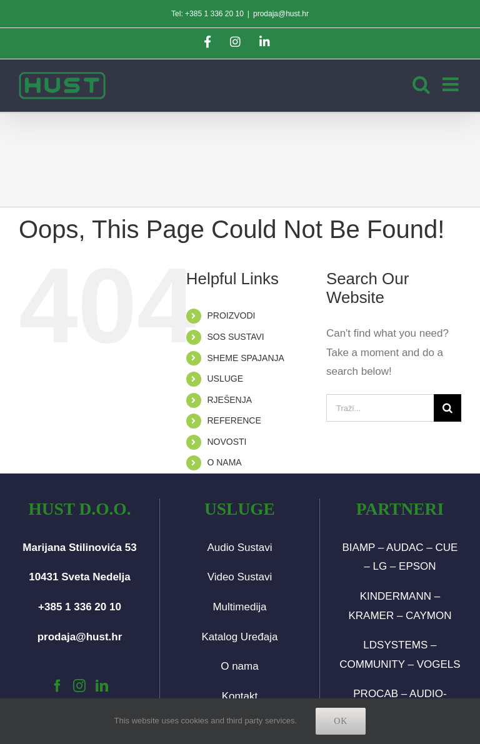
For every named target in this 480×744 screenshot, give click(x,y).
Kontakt (240, 696)
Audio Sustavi (239, 547)
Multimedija (239, 607)
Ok (341, 721)
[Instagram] (79, 686)
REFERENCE (234, 420)
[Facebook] (57, 686)
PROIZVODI (231, 315)
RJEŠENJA (229, 400)
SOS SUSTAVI (235, 337)
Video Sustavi (240, 577)
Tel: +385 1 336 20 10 (207, 13)
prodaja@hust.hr (281, 13)
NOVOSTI (226, 442)
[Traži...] (380, 408)
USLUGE (225, 379)
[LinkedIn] (102, 686)
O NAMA (224, 462)
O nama (239, 666)
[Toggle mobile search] (421, 84)
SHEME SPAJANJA (245, 358)
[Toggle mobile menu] (451, 84)
